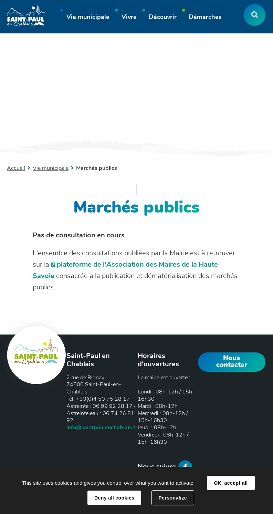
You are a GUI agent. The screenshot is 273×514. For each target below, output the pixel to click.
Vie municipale (51, 168)
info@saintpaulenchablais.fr (101, 427)
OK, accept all (231, 483)
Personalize (173, 498)
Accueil (16, 168)
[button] (88, 17)
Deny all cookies (114, 498)
